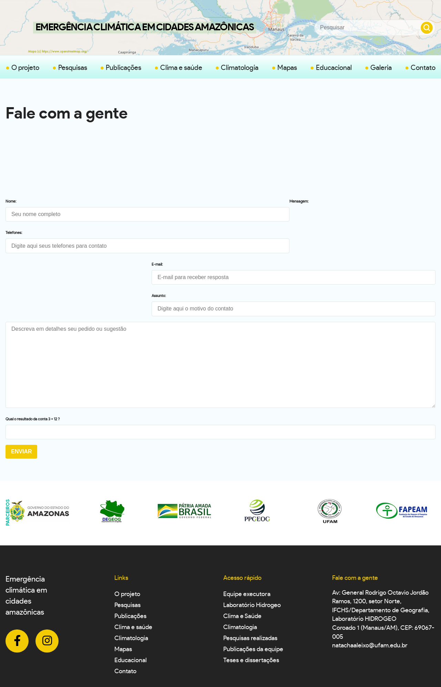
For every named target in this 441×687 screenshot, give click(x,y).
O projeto (25, 67)
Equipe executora (246, 543)
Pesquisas (72, 67)
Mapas (287, 67)
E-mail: (230, 201)
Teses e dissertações (251, 609)
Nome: (11, 201)
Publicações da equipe (253, 598)
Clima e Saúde (242, 565)
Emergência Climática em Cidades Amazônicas (144, 27)
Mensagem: (15, 264)
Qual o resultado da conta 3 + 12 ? (33, 367)
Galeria (381, 67)
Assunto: (232, 233)
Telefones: (14, 233)
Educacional (334, 67)
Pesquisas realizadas (250, 587)
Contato (423, 67)
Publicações (123, 67)
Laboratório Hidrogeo (252, 554)
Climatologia (239, 67)
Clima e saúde (181, 67)
